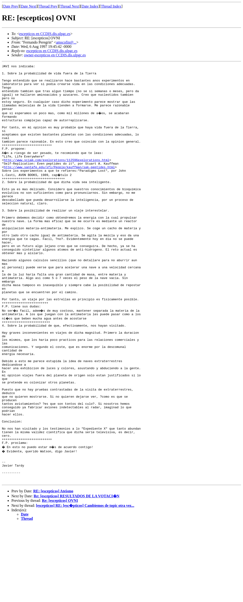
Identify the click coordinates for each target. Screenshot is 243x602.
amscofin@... (66, 42)
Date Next (28, 6)
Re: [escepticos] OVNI (60, 578)
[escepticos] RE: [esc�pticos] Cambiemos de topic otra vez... (85, 583)
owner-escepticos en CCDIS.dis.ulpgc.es (55, 55)
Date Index (90, 6)
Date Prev (10, 6)
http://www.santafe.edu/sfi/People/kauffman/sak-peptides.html (59, 186)
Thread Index (111, 6)
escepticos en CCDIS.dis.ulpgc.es (44, 34)
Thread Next (69, 6)
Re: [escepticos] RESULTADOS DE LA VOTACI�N (76, 573)
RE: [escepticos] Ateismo (53, 568)
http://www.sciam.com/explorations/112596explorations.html (56, 177)
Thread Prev (48, 6)
